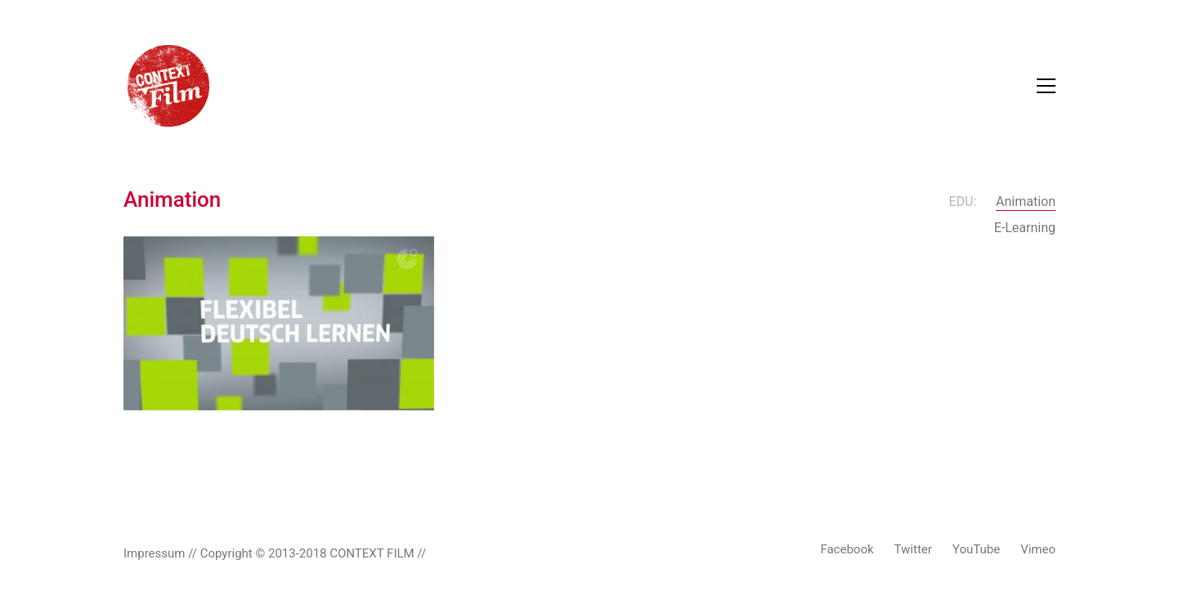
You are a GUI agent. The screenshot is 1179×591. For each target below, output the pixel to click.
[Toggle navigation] (1046, 85)
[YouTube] (976, 550)
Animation (1026, 201)
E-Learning (1025, 227)
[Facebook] (846, 550)
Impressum (154, 553)
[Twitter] (913, 550)
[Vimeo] (1038, 550)
